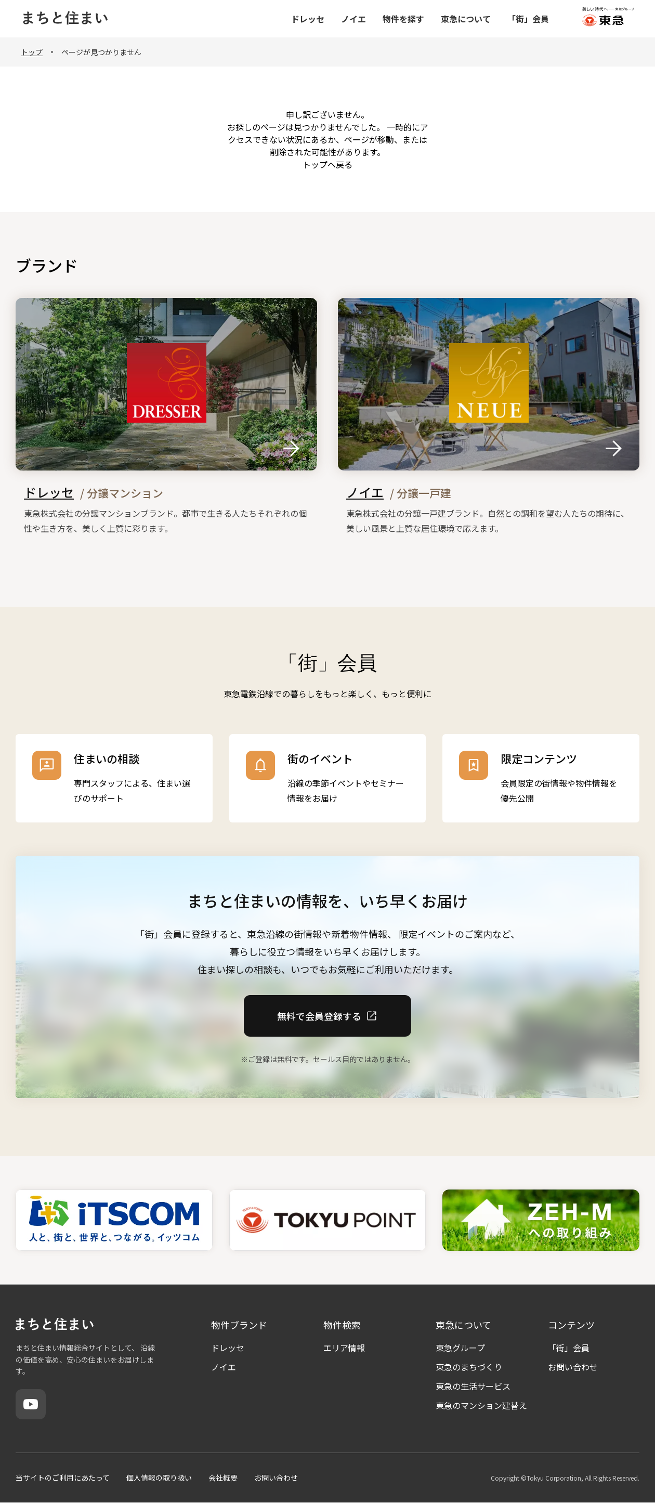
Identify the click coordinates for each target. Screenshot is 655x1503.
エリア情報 (344, 1347)
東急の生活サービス (473, 1386)
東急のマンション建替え (481, 1405)
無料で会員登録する (327, 1015)
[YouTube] (31, 1404)
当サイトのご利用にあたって (63, 1477)
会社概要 (223, 1477)
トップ (32, 52)
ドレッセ (227, 1347)
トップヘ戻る (327, 164)
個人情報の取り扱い (159, 1477)
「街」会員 (569, 1347)
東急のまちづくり (469, 1367)
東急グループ (460, 1347)
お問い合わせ (573, 1367)
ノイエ (223, 1367)
